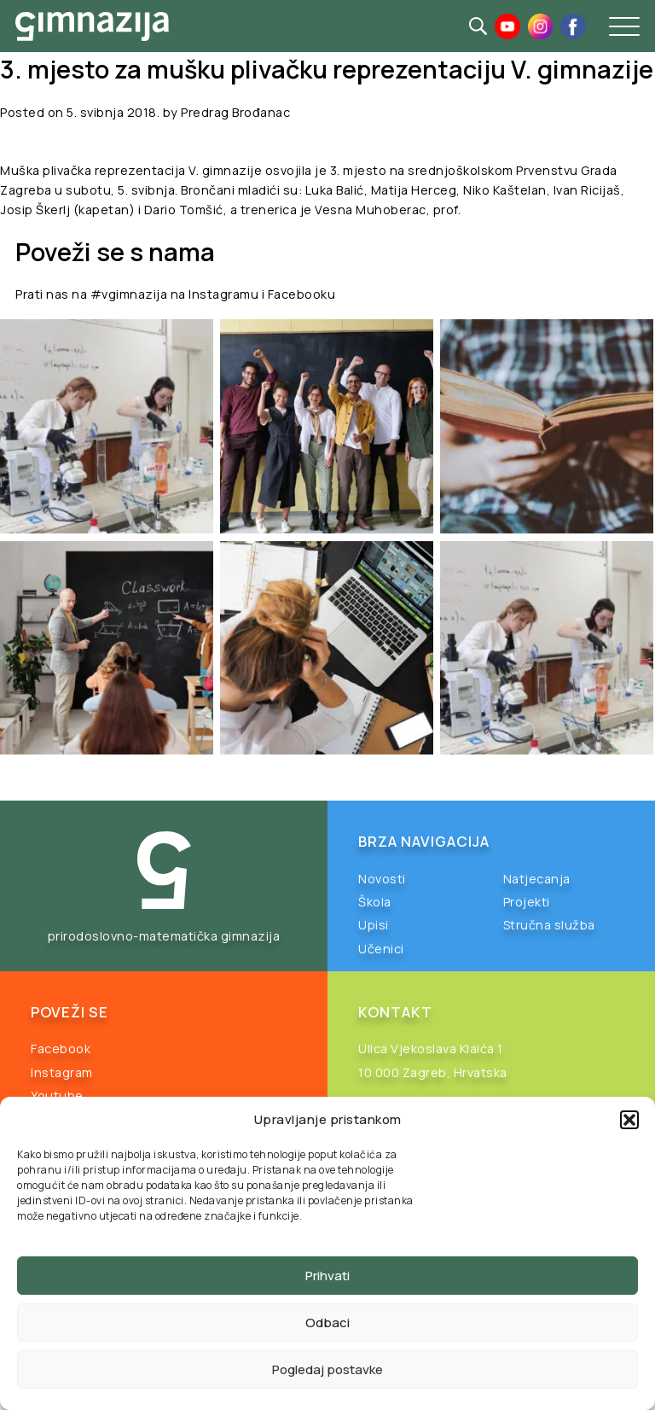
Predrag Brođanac (235, 112)
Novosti (382, 879)
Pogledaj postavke (327, 1369)
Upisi (373, 925)
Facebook (60, 1048)
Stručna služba (549, 925)
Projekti (526, 902)
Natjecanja (537, 879)
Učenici (381, 949)
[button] (629, 1119)
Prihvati (327, 1276)
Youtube (57, 1095)
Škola (374, 902)
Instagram (62, 1072)
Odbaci (327, 1322)
